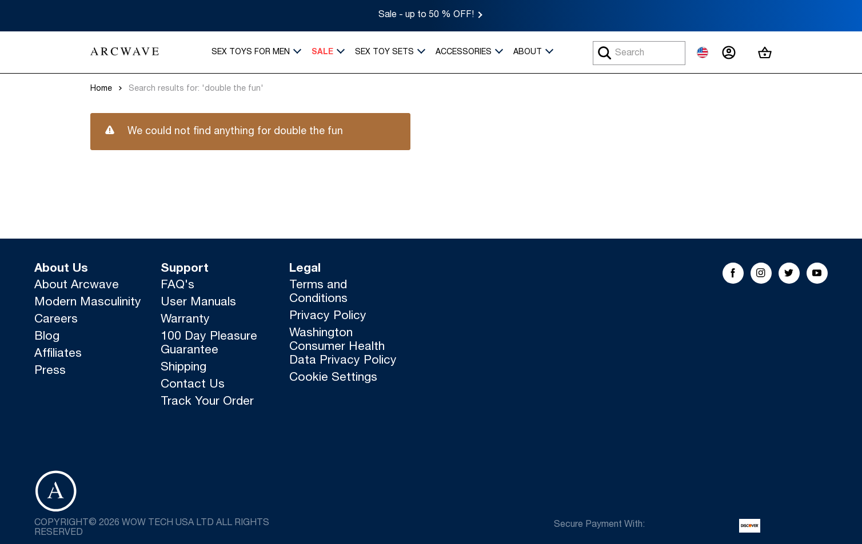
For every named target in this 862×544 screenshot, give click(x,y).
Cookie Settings (333, 378)
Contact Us (193, 385)
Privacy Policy (327, 317)
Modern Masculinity (87, 303)
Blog (46, 337)
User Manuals (198, 303)
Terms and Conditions (318, 292)
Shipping (183, 368)
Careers (56, 320)
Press (50, 371)
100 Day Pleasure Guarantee (209, 344)
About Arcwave (76, 286)
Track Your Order (207, 402)
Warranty (185, 320)
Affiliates (58, 354)
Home (101, 89)
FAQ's (177, 286)
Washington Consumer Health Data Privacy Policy (343, 347)
